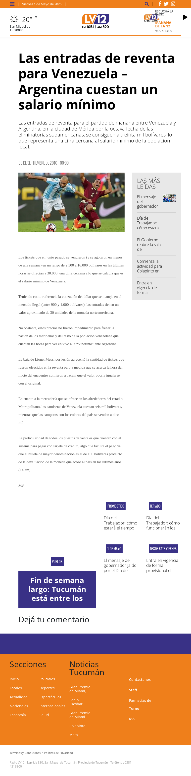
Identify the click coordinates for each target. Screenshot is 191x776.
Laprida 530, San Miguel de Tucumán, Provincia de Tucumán (67, 762)
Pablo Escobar (76, 702)
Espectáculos (50, 697)
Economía (18, 714)
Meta (73, 734)
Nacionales (19, 706)
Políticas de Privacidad (58, 753)
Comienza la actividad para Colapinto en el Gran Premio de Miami (149, 273)
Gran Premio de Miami (79, 715)
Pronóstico (115, 506)
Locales (16, 688)
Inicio (14, 679)
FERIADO (155, 506)
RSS (132, 718)
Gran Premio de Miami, (79, 689)
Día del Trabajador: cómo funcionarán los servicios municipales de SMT (163, 530)
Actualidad (19, 697)
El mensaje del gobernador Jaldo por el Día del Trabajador (147, 208)
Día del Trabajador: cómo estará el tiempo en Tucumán (148, 227)
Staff (133, 690)
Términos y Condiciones (25, 753)
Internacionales (52, 706)
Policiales (47, 679)
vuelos (57, 561)
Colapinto (77, 725)
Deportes (47, 688)
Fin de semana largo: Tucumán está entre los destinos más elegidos (57, 598)
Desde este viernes (163, 548)
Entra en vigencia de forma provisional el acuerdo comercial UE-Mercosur (163, 570)
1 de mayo (114, 548)
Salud (44, 714)
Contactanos (140, 679)
